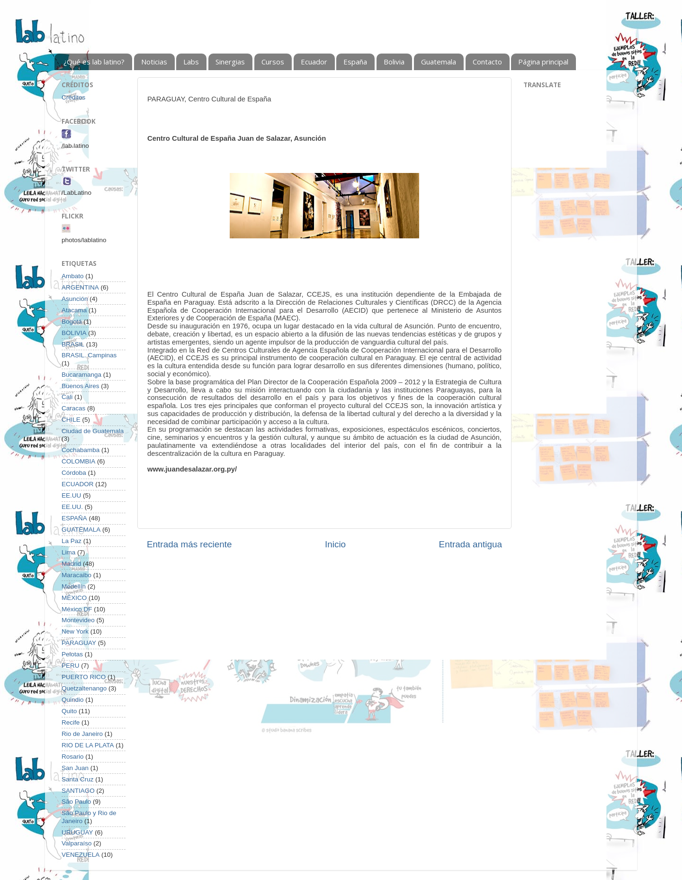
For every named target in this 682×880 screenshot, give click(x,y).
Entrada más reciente (189, 544)
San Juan (75, 767)
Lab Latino (54, 36)
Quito (69, 711)
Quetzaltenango (84, 688)
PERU (71, 665)
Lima (68, 552)
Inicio (335, 544)
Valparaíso (77, 843)
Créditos (73, 97)
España (355, 61)
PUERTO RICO (84, 676)
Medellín (74, 586)
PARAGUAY (79, 642)
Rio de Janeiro (82, 733)
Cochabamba (80, 450)
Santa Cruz (78, 779)
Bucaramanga (81, 374)
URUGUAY (77, 832)
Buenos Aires (80, 386)
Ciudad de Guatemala (93, 431)
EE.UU (71, 495)
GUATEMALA (81, 529)
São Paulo (76, 801)
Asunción (75, 298)
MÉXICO (74, 597)
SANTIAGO (78, 790)
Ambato (73, 276)
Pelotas (72, 654)
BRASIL (73, 344)
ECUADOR (78, 484)
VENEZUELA (80, 854)
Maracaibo (76, 575)
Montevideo (78, 620)
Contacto (487, 61)
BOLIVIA (74, 332)
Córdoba (74, 472)
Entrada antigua (470, 544)
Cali (67, 396)
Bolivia (394, 61)
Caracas (73, 408)
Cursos (272, 61)
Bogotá (72, 321)
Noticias (154, 61)
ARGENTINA (80, 287)
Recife (71, 722)
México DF (77, 609)
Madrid (71, 563)
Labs (191, 61)
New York (75, 631)
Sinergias (230, 61)
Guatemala (438, 61)
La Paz (71, 540)
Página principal (543, 61)
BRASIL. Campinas (89, 355)
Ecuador (314, 61)
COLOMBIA (78, 461)
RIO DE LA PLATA (88, 745)
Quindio (73, 699)
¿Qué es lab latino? (94, 61)
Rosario (73, 756)
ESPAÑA (74, 518)
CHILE (71, 419)
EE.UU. (72, 506)
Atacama (74, 310)
